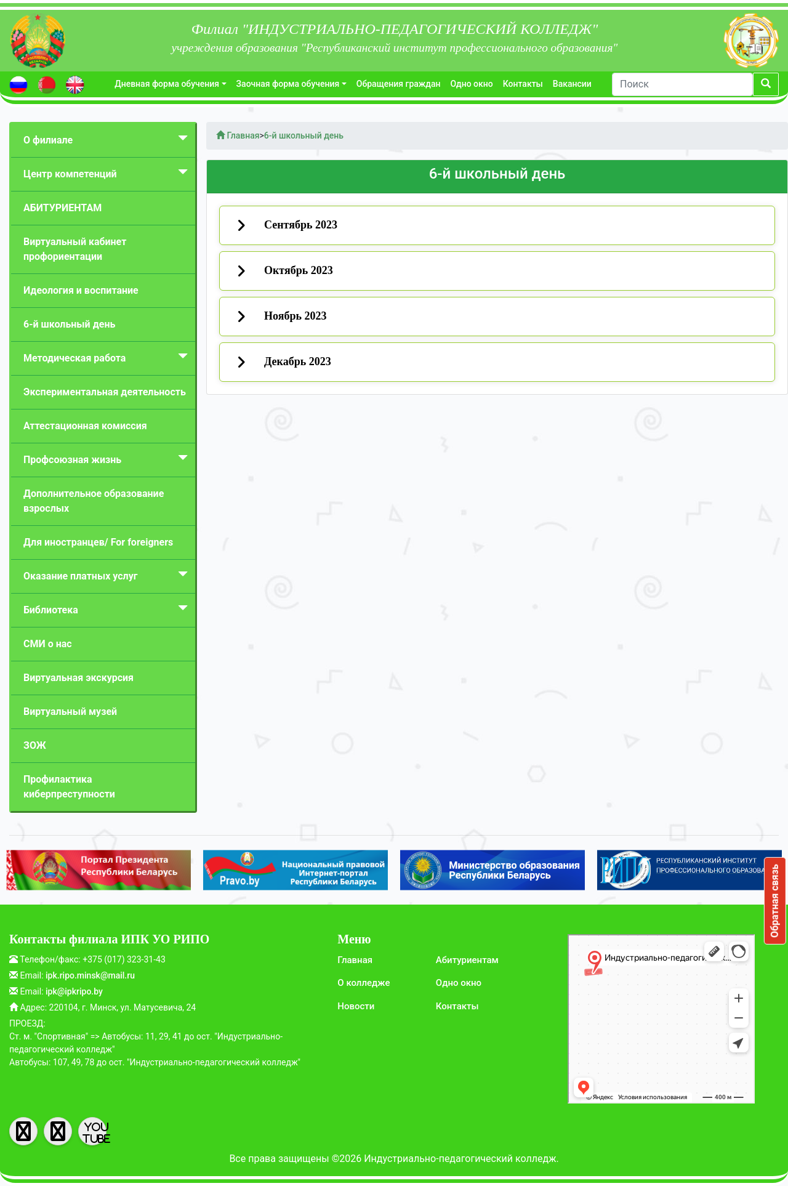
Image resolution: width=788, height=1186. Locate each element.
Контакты (523, 84)
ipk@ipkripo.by (74, 991)
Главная (354, 960)
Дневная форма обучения (167, 84)
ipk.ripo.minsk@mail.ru (90, 975)
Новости (355, 1006)
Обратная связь (775, 901)
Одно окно (471, 84)
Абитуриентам (467, 960)
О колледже (363, 982)
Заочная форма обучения (288, 84)
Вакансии (572, 84)
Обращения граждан (398, 84)
